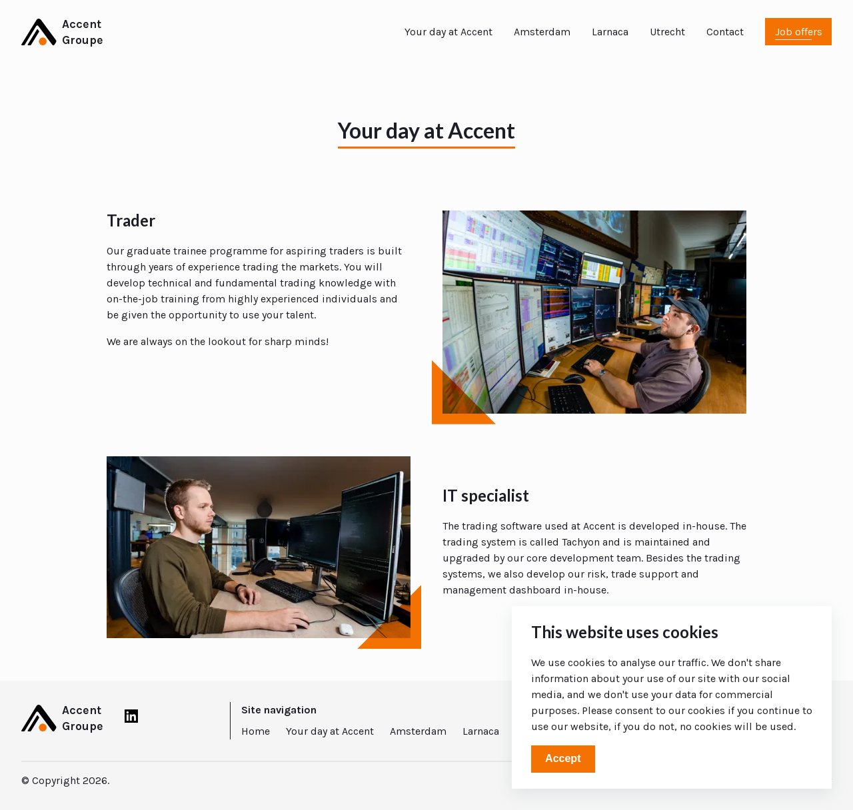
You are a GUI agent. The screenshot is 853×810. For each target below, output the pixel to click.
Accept (562, 758)
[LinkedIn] (131, 719)
